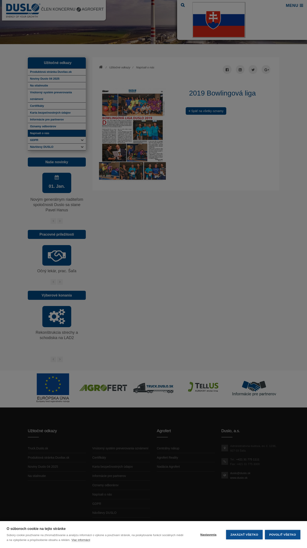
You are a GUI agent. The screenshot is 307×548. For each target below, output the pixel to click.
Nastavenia (208, 534)
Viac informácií (80, 540)
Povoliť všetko (282, 534)
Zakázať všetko (244, 534)
